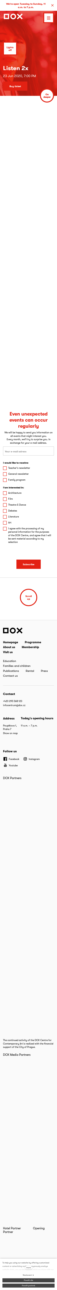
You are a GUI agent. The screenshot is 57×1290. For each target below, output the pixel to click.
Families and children (17, 665)
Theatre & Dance (17, 504)
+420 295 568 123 (12, 701)
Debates (12, 510)
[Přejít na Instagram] (31, 759)
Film (10, 498)
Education (9, 661)
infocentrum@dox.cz (14, 705)
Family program (16, 479)
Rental (30, 670)
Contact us (10, 675)
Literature (13, 516)
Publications (11, 670)
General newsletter (18, 473)
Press (44, 670)
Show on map (10, 733)
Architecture (14, 492)
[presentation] (28, 552)
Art (9, 522)
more (28, 1267)
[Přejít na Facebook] (11, 759)
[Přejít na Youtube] (10, 765)
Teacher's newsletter (19, 468)
